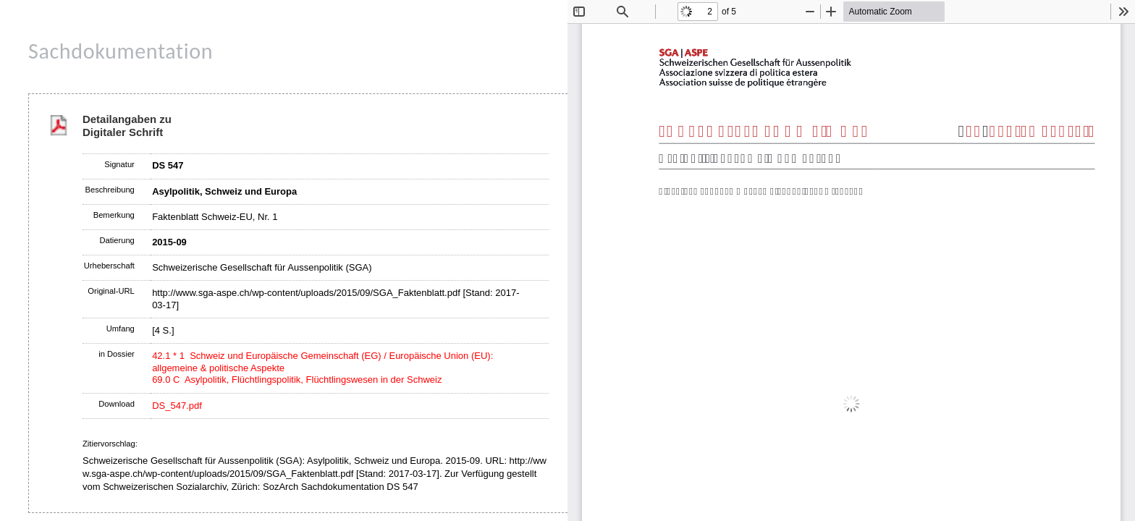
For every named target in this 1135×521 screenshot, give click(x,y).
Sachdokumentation (120, 51)
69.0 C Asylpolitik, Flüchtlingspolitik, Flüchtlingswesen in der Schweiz (297, 379)
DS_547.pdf (177, 405)
